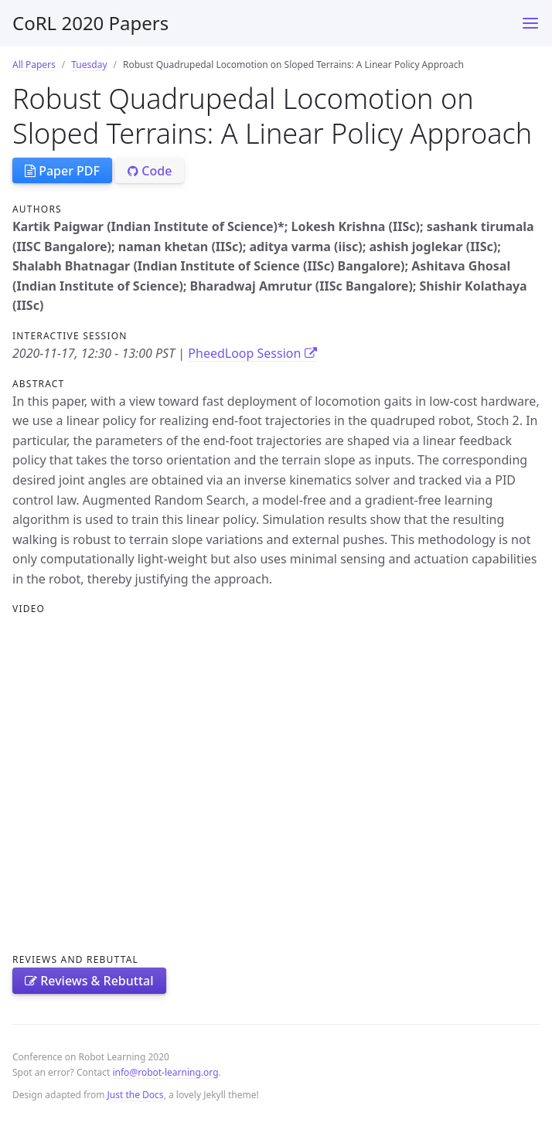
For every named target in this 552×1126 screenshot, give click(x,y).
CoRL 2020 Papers (90, 23)
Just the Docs (135, 1094)
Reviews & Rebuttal (89, 980)
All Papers (34, 64)
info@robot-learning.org (165, 1072)
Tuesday (89, 64)
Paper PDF (62, 170)
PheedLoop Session (252, 353)
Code (150, 170)
